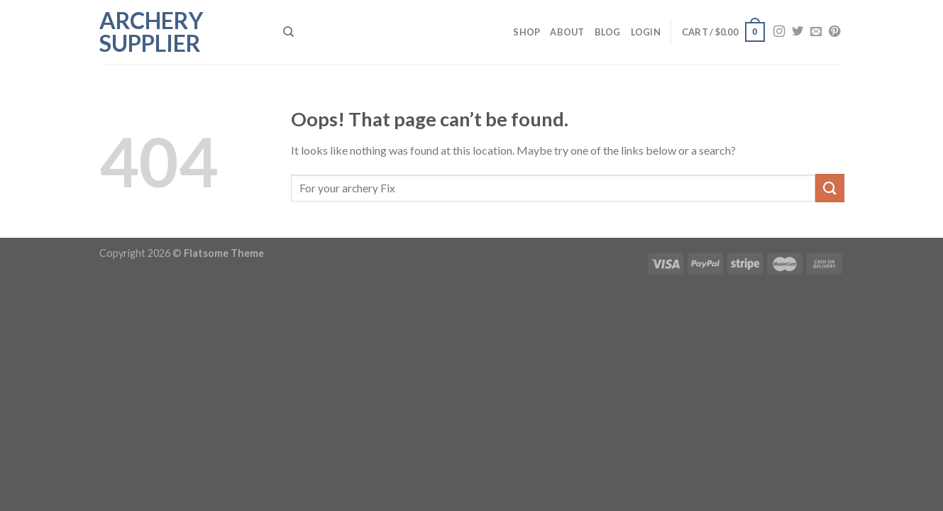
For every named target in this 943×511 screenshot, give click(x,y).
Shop (526, 32)
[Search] (288, 31)
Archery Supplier (151, 32)
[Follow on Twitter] (797, 32)
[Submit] (829, 188)
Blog (608, 32)
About (567, 32)
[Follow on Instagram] (779, 32)
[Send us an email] (816, 32)
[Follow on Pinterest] (834, 32)
